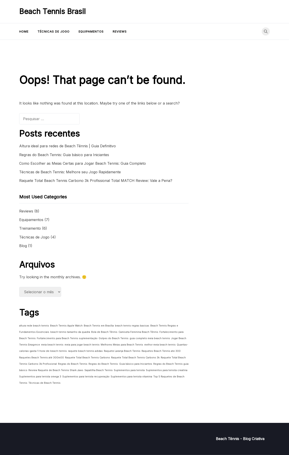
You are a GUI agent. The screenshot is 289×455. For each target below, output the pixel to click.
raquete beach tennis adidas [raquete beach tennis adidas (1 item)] (85, 351)
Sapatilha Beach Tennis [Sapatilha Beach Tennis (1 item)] (98, 370)
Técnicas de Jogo (53, 31)
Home (23, 31)
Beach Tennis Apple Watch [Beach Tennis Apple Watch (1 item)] (66, 325)
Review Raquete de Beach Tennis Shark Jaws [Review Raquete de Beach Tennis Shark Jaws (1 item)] (55, 370)
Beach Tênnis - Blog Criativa (240, 438)
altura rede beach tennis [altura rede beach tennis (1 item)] (34, 325)
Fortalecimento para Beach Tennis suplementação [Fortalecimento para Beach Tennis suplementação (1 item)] (67, 338)
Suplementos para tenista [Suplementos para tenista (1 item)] (129, 370)
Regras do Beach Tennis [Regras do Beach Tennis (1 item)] (72, 363)
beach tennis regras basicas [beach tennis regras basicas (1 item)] (132, 325)
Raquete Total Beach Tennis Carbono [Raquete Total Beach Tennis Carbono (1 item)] (87, 357)
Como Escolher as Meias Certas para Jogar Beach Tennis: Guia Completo (82, 163)
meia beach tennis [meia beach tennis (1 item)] (52, 344)
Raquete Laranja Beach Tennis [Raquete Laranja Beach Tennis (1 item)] (122, 351)
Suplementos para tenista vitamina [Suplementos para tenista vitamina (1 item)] (131, 376)
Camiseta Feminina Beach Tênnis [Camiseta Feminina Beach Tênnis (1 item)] (138, 332)
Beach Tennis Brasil (52, 11)
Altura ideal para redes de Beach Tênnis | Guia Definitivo (67, 146)
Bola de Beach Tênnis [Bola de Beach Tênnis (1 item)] (104, 332)
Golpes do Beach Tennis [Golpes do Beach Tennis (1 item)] (113, 338)
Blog (23, 245)
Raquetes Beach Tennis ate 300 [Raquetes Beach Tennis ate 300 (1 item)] (161, 351)
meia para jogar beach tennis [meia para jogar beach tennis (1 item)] (82, 344)
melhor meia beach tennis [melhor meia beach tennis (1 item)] (160, 344)
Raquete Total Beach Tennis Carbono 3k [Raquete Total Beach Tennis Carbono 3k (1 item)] (135, 357)
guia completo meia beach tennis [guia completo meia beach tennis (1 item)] (150, 338)
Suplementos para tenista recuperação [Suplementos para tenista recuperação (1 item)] (86, 376)
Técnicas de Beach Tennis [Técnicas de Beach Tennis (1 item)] (44, 382)
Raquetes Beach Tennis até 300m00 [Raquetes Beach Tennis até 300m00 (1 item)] (41, 357)
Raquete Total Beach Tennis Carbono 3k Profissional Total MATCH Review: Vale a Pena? (95, 180)
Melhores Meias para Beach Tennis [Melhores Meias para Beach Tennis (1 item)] (122, 344)
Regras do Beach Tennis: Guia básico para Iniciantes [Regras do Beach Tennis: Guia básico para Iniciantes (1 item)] (120, 363)
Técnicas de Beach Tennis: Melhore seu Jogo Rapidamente (70, 172)
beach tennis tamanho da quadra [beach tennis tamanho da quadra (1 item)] (70, 332)
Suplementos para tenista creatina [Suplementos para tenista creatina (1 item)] (166, 370)
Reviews (120, 31)
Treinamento (30, 228)
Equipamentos (91, 31)
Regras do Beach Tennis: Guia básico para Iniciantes (64, 154)
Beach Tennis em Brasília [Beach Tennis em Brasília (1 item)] (99, 325)
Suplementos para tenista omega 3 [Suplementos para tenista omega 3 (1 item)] (40, 376)
